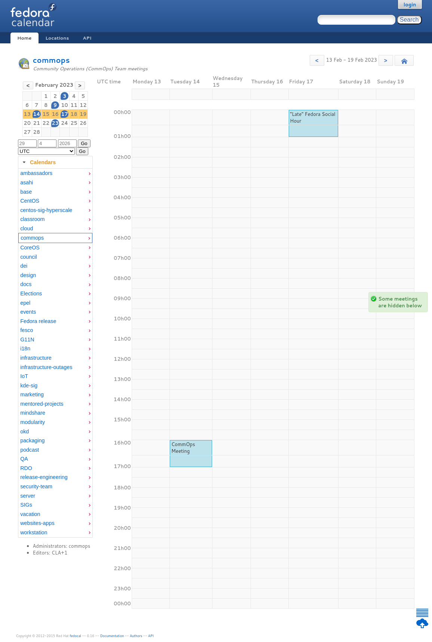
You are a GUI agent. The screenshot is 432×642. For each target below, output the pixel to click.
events (28, 312)
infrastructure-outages (46, 367)
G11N (27, 339)
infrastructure (35, 358)
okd (24, 431)
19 (83, 114)
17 (64, 114)
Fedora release (38, 321)
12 (83, 105)
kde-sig (28, 385)
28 (36, 132)
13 (27, 114)
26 (83, 123)
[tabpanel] (55, 353)
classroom (32, 219)
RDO (26, 468)
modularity (32, 422)
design (28, 275)
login (410, 4)
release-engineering (43, 477)
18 (73, 114)
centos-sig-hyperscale (46, 210)
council (28, 257)
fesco (26, 330)
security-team (36, 486)
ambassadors (36, 173)
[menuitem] (55, 173)
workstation (33, 532)
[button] (317, 60)
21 (36, 123)
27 (27, 132)
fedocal (75, 635)
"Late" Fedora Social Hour (312, 117)
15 (45, 114)
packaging (32, 440)
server (27, 496)
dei (23, 266)
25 (73, 123)
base (26, 192)
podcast (29, 450)
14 (36, 114)
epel (25, 303)
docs (25, 284)
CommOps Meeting (183, 447)
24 (64, 123)
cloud (26, 228)
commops (51, 60)
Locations (57, 38)
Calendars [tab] (38, 162)
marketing (32, 394)
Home (24, 38)
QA (24, 459)
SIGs (26, 505)
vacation (30, 514)
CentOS (29, 201)
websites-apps (37, 523)
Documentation (112, 635)
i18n (25, 348)
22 (45, 123)
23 (55, 123)
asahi (26, 182)
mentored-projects (41, 404)
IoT (24, 376)
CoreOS (30, 248)
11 (73, 105)
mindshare (32, 413)
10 (64, 105)
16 (55, 114)
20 (27, 123)
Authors (136, 635)
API (87, 38)
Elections (31, 294)
